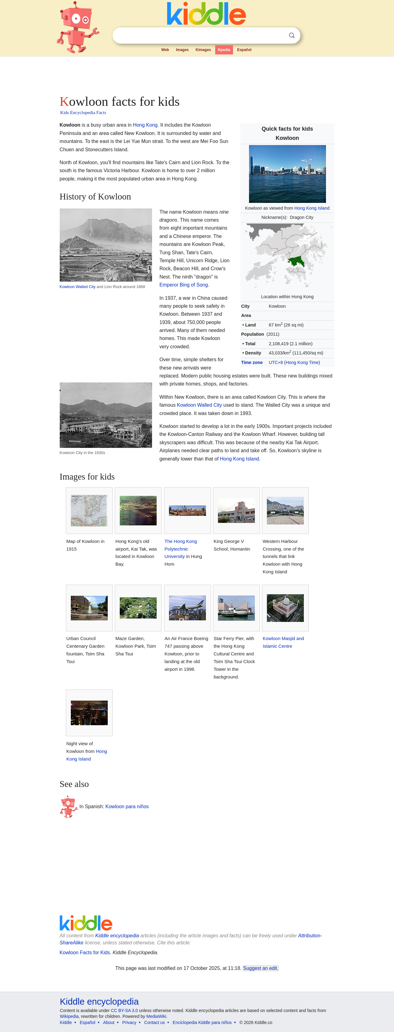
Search (291, 35)
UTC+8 (276, 362)
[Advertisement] (197, 74)
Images (182, 50)
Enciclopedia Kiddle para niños (202, 1022)
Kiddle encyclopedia (117, 935)
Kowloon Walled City (78, 286)
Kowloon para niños (127, 806)
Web (165, 50)
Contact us (154, 1022)
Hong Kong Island (311, 208)
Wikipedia (69, 1016)
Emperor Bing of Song (183, 284)
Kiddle (66, 1022)
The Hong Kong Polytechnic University (181, 549)
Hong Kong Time (302, 362)
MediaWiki (157, 1016)
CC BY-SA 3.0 (124, 1010)
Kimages (203, 50)
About (109, 1022)
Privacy (129, 1022)
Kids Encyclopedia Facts (83, 112)
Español (244, 50)
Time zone (252, 362)
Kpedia (224, 50)
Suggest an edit (260, 968)
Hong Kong (145, 125)
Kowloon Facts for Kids (85, 952)
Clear (279, 35)
